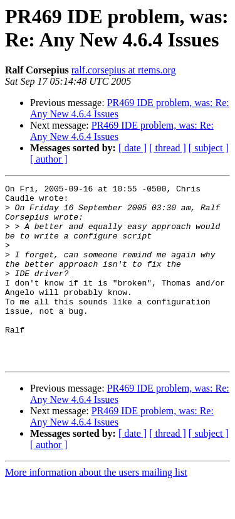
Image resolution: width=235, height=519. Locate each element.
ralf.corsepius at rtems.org (123, 70)
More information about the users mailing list (96, 508)
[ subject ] (209, 147)
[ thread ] (167, 147)
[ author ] (49, 159)
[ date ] (132, 147)
